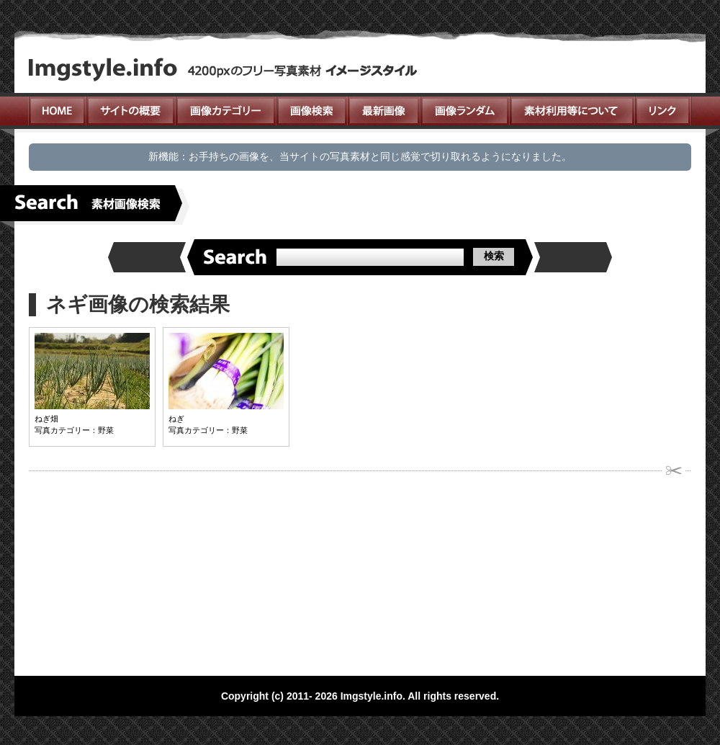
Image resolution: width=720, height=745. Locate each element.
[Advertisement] (247, 569)
